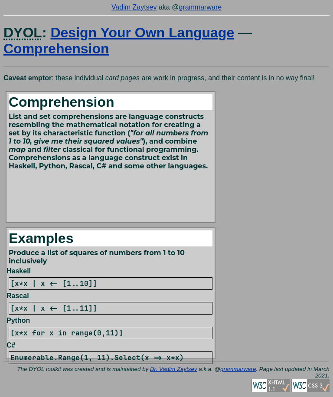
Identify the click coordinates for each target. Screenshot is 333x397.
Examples (41, 238)
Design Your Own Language (142, 32)
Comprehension (56, 48)
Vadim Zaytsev (134, 7)
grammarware (200, 7)
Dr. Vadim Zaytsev (173, 369)
